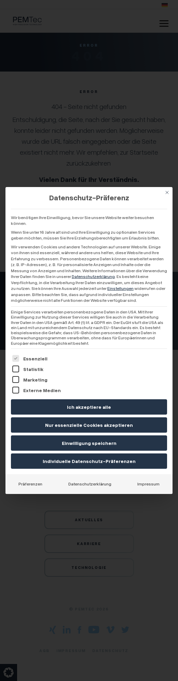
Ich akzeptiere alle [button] (89, 407)
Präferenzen (30, 483)
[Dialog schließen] (167, 192)
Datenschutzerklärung (93, 276)
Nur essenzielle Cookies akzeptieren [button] (89, 425)
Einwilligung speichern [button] (89, 443)
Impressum (148, 483)
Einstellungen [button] (120, 288)
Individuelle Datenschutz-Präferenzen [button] (89, 461)
